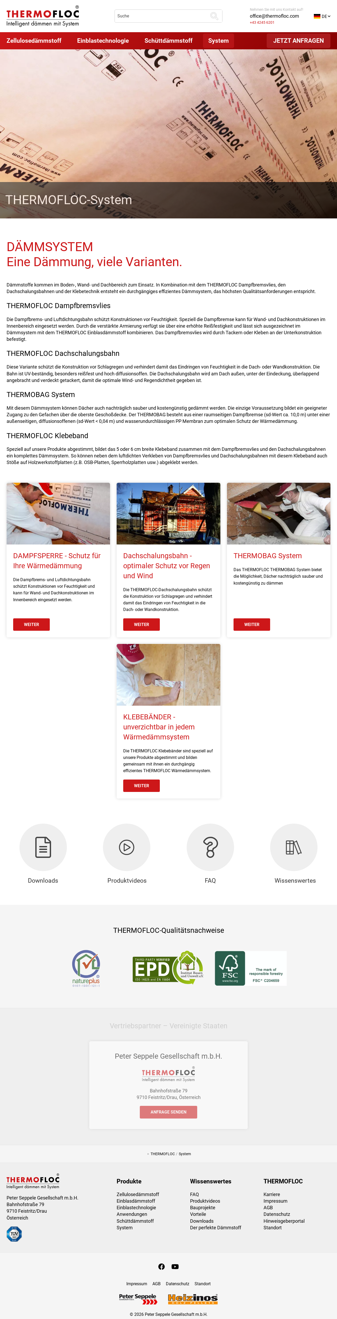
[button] (322, 16)
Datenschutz (277, 1214)
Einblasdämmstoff (136, 1201)
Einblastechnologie (136, 1207)
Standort (273, 1227)
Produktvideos (205, 1201)
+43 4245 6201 (262, 22)
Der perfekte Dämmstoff (215, 1227)
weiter (31, 624)
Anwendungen (132, 1214)
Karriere (272, 1194)
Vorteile (198, 1214)
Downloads (202, 1221)
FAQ (194, 1194)
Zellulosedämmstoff (138, 1194)
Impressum (276, 1201)
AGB (268, 1207)
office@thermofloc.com (274, 16)
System (125, 1227)
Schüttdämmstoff (135, 1221)
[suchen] (214, 16)
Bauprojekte (202, 1207)
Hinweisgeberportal (284, 1221)
